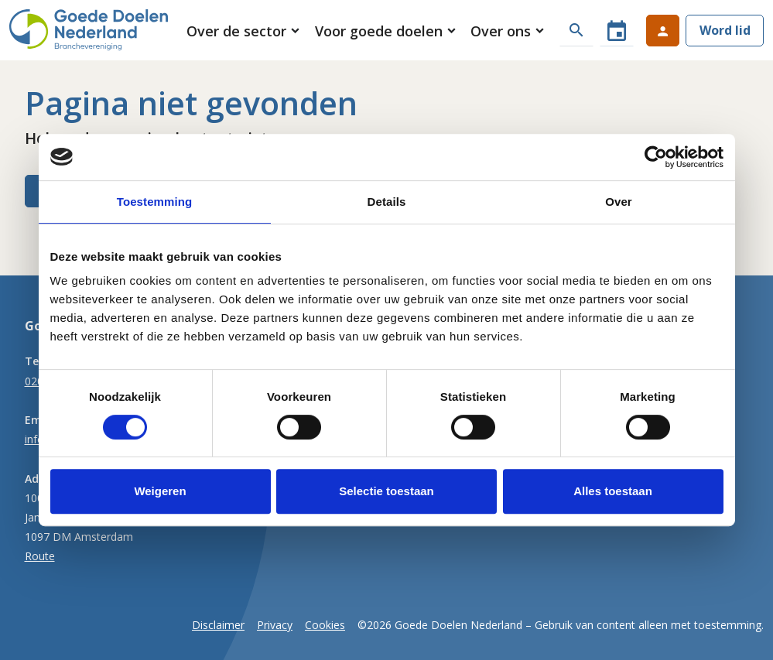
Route (40, 556)
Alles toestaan (612, 491)
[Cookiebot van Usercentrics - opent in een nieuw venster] (655, 157)
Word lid (725, 30)
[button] (244, 31)
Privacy (274, 624)
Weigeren (160, 491)
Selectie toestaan (386, 491)
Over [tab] (618, 201)
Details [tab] (387, 201)
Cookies (325, 624)
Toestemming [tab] (155, 201)
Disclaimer (218, 624)
